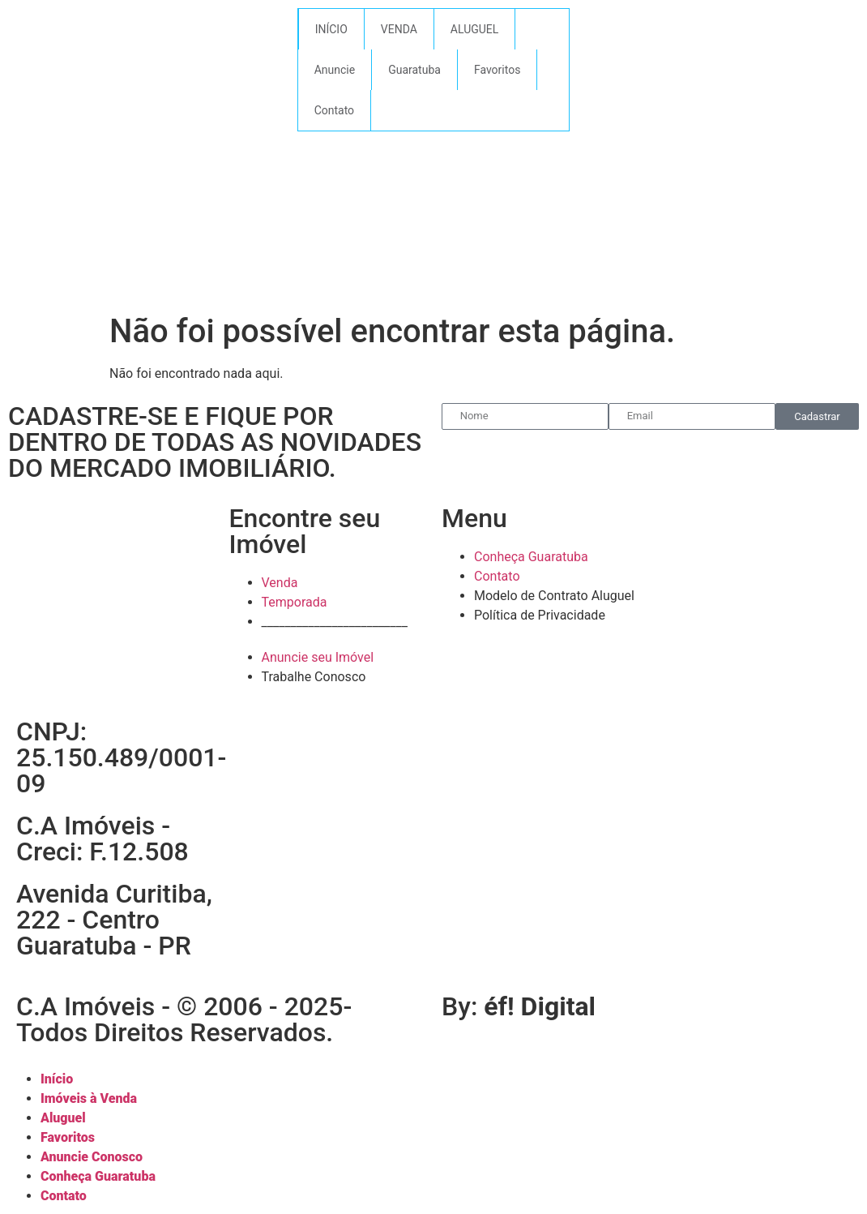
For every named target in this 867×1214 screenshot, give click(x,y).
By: (519, 1006)
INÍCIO (331, 29)
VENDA (399, 29)
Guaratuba (414, 69)
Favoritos (497, 69)
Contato (334, 110)
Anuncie (334, 69)
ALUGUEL (475, 29)
